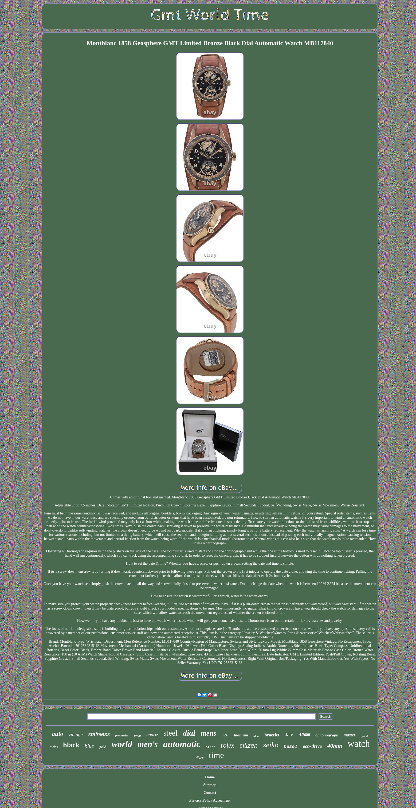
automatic (182, 744)
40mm (334, 745)
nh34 (225, 735)
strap (210, 747)
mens (209, 733)
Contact (209, 793)
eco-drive (312, 746)
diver (199, 758)
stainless (99, 734)
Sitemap (209, 785)
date (289, 734)
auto (57, 734)
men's (148, 744)
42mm (304, 734)
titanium (241, 735)
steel (170, 733)
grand (364, 735)
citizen (249, 745)
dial (189, 732)
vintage (76, 734)
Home (210, 777)
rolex (227, 745)
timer (137, 735)
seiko (270, 745)
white (256, 736)
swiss (54, 747)
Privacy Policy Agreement (209, 800)
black (71, 745)
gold (102, 747)
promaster (121, 735)
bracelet (272, 735)
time (216, 755)
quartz (152, 734)
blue (89, 746)
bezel (290, 746)
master (349, 735)
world (122, 744)
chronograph (326, 735)
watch (359, 744)
